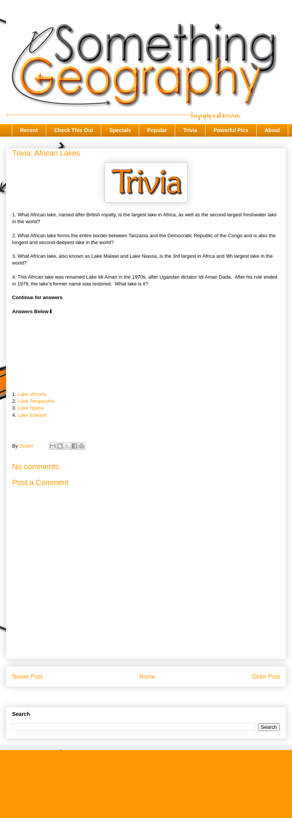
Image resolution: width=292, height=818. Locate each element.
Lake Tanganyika (35, 401)
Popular (157, 130)
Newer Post (27, 676)
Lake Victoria (31, 394)
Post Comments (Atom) (161, 696)
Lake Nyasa (30, 408)
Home (147, 676)
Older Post (266, 676)
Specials (120, 130)
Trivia (190, 130)
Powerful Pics (231, 130)
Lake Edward (31, 415)
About (272, 130)
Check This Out (73, 130)
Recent (29, 130)
